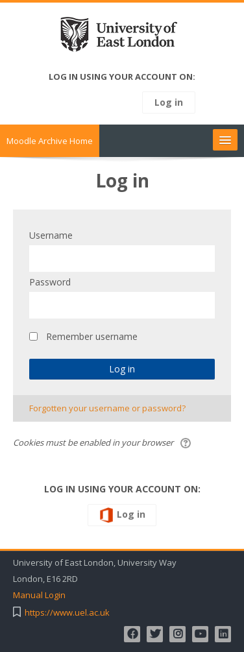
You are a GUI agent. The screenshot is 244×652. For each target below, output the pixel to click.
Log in (168, 102)
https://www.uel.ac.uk (67, 613)
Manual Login (39, 595)
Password (50, 282)
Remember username (92, 336)
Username (51, 235)
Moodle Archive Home (49, 141)
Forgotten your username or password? (107, 408)
